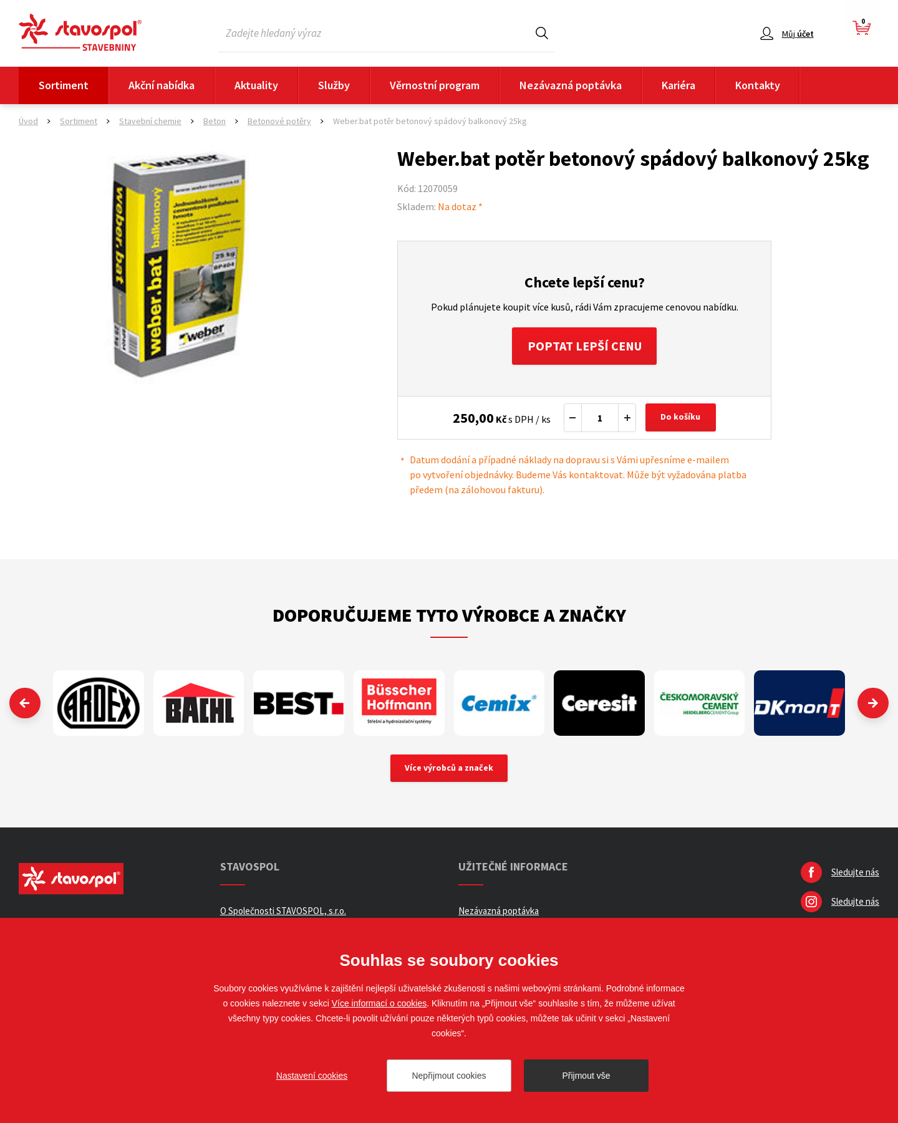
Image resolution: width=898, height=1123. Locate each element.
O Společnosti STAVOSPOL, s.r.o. (283, 911)
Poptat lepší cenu (585, 346)
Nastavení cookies (311, 1076)
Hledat (542, 33)
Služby (334, 85)
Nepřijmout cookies (449, 1076)
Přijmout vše (586, 1076)
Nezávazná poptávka (570, 85)
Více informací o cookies (379, 1003)
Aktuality (256, 85)
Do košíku (681, 417)
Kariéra (678, 85)
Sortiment (64, 85)
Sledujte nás (855, 873)
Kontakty (757, 85)
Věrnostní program (435, 85)
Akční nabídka (161, 85)
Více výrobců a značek (449, 768)
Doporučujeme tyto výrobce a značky (449, 615)
